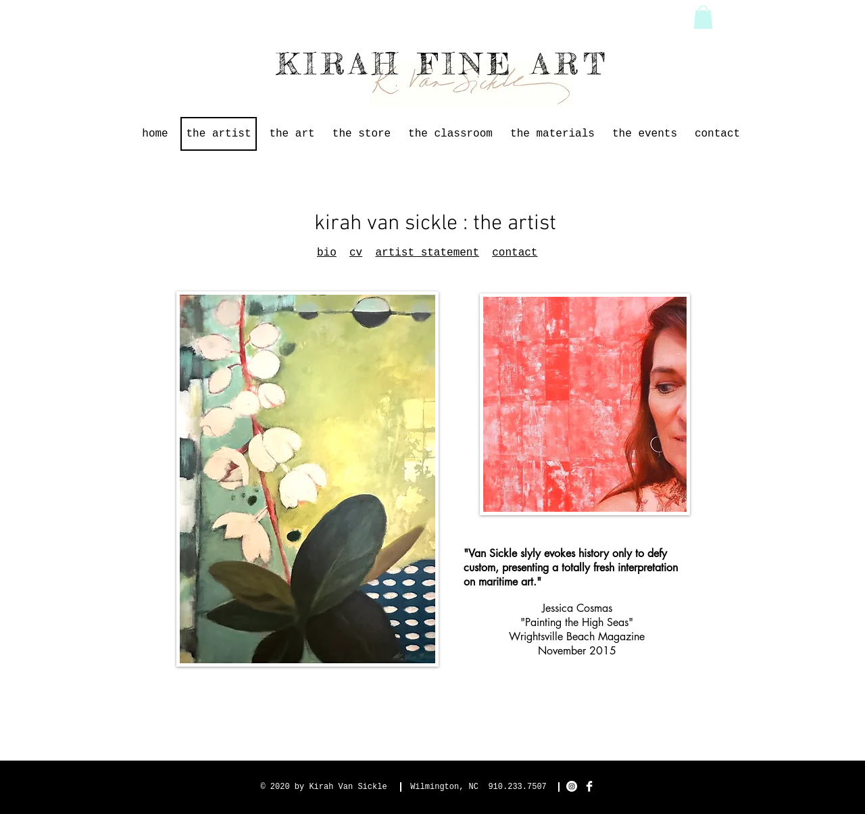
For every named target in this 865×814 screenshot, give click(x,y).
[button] (703, 17)
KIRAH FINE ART (443, 63)
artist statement (427, 253)
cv (355, 253)
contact (514, 253)
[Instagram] (571, 786)
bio (327, 253)
